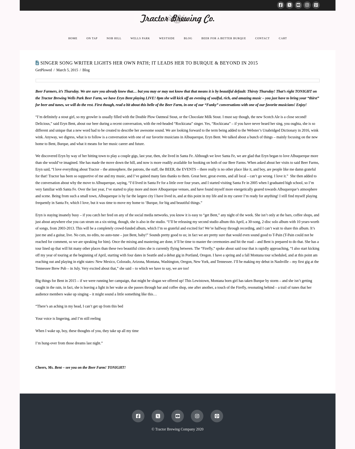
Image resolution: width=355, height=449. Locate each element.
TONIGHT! (116, 367)
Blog (86, 70)
